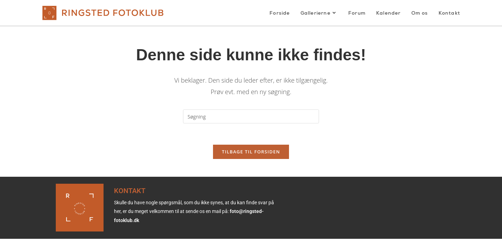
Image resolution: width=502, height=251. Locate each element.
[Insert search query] (251, 116)
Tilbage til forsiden (251, 152)
